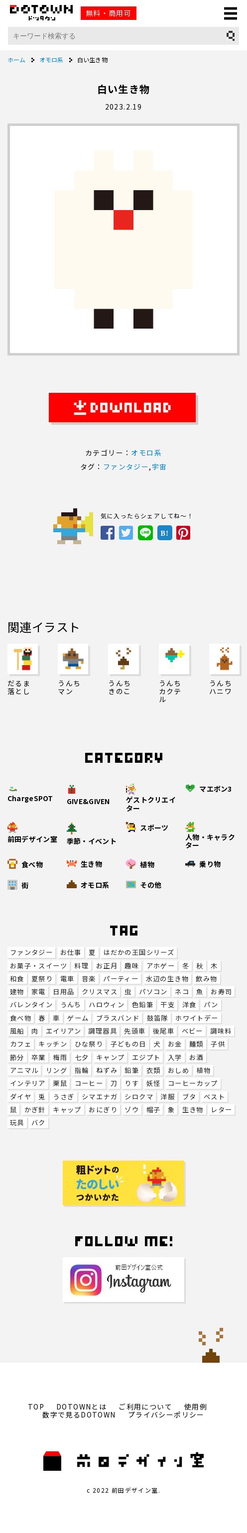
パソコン (153, 991)
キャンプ (110, 1057)
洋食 (189, 1004)
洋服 (167, 1096)
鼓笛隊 (157, 1018)
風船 (17, 1031)
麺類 (196, 1044)
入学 (175, 1057)
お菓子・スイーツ (38, 965)
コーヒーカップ (193, 1083)
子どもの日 (128, 1044)
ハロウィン (106, 1004)
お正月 (107, 965)
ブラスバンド (117, 1018)
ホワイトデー (196, 1018)
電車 (67, 978)
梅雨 (60, 1057)
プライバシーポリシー (166, 1414)
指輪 (82, 1070)
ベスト (214, 1096)
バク (38, 1122)
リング (56, 1070)
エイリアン (63, 1031)
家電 (38, 991)
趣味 (131, 965)
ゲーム (78, 1018)
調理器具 (102, 1031)
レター (221, 1109)
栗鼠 (60, 1083)
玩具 (17, 1122)
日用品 (63, 991)
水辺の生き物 (167, 978)
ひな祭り (89, 1044)
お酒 (196, 1057)
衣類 (153, 1070)
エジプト (146, 1057)
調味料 (221, 1031)
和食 (17, 978)
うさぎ (63, 1096)
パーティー (120, 978)
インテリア (28, 1083)
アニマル (24, 1070)
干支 (167, 1004)
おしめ (178, 1070)
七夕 (82, 1057)
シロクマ (138, 1096)
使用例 (195, 1407)
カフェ (20, 1044)
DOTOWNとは (81, 1407)
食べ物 (20, 1018)
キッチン (52, 1044)
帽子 (153, 1109)
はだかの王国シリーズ (138, 952)
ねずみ (107, 1070)
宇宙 (159, 467)
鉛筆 (131, 1070)
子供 (218, 1044)
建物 (17, 991)
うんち (71, 1004)
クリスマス (100, 991)
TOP (36, 1407)
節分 (17, 1057)
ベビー (192, 1031)
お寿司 (221, 991)
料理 (81, 965)
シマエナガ (100, 1096)
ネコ (182, 991)
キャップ (67, 1109)
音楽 (89, 978)
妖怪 (153, 1083)
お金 (175, 1044)
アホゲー (160, 965)
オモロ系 (146, 453)
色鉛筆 (142, 1004)
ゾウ (131, 1109)
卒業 (38, 1057)
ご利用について (145, 1407)
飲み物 (206, 978)
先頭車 (134, 1031)
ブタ (189, 1096)
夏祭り (42, 978)
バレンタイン (31, 1004)
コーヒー (89, 1083)
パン (211, 1004)
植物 (203, 1070)
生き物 (193, 1109)
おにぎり (103, 1109)
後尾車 (163, 1031)
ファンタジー (31, 952)
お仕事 (71, 952)
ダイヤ (20, 1096)
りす (131, 1083)
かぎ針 (35, 1109)
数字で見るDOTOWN (79, 1414)
